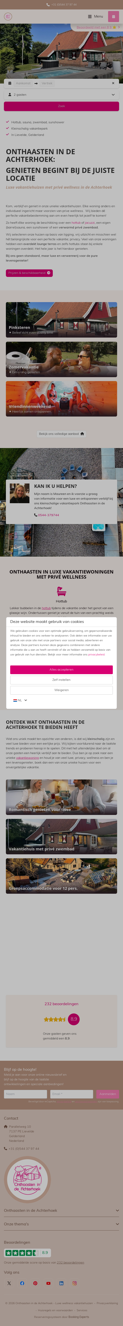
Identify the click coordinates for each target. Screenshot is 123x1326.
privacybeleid (96, 654)
